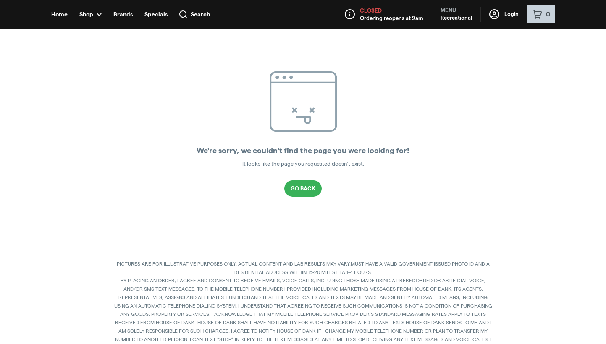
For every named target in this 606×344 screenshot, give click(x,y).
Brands (123, 14)
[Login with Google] (510, 44)
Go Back (303, 188)
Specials (156, 14)
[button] (478, 44)
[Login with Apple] (526, 44)
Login (504, 14)
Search (194, 14)
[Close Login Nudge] (544, 44)
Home (59, 14)
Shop (90, 14)
